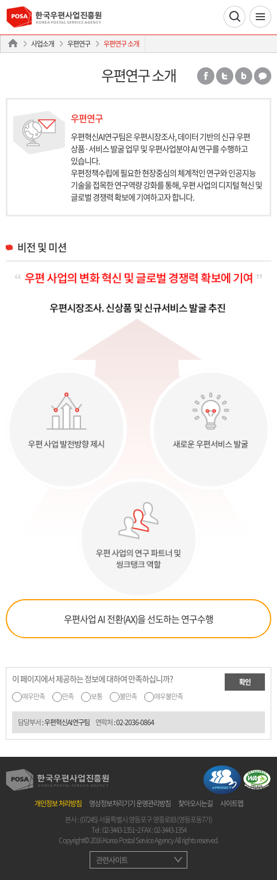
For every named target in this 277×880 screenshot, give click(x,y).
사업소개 (42, 44)
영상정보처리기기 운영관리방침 (130, 803)
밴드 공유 (243, 76)
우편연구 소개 (121, 44)
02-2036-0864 (135, 722)
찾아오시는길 (195, 803)
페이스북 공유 (205, 76)
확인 (245, 682)
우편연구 (78, 44)
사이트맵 (231, 803)
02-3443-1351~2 (121, 830)
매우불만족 (168, 696)
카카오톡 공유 (262, 76)
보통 (96, 696)
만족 (68, 696)
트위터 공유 (224, 76)
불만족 (128, 696)
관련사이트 (112, 859)
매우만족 (33, 696)
